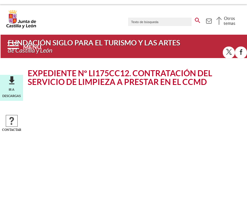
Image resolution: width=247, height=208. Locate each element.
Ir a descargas (11, 93)
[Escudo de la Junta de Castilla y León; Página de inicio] (21, 27)
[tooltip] (208, 20)
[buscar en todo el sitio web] (197, 19)
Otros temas (229, 21)
